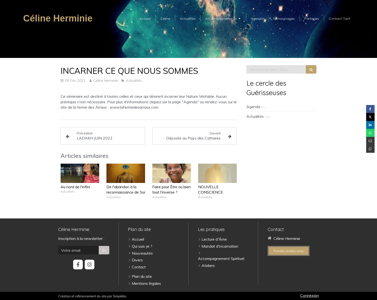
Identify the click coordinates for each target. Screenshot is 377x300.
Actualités (255, 116)
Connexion (309, 295)
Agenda (253, 106)
